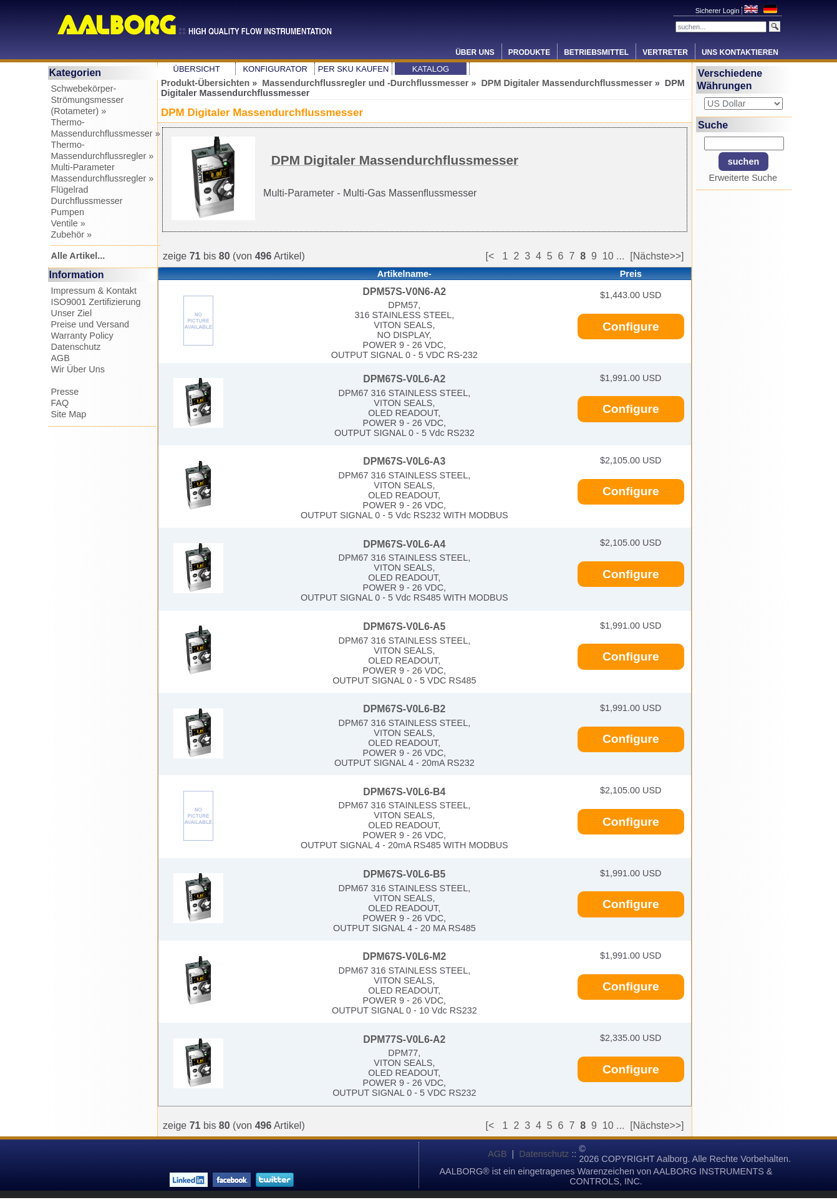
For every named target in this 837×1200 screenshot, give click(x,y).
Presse (65, 392)
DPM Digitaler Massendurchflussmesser (566, 83)
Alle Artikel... (78, 256)
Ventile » (68, 223)
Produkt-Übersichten (205, 83)
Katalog (430, 69)
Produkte (529, 52)
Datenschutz (76, 347)
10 (608, 256)
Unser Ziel (71, 313)
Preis (631, 274)
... (620, 256)
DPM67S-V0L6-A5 (404, 626)
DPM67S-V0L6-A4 (404, 544)
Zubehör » (71, 235)
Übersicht (196, 69)
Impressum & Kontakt (94, 291)
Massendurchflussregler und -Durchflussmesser (365, 83)
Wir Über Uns (78, 369)
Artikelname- (404, 274)
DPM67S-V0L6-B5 (404, 874)
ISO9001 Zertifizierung (96, 302)
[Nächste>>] (657, 256)
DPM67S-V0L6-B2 (404, 709)
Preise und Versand (90, 324)
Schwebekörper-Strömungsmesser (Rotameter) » (87, 100)
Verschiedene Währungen (730, 79)
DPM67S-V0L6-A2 (404, 379)
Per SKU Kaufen (353, 69)
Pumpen (68, 212)
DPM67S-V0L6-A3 (404, 461)
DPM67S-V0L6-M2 (404, 956)
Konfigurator (275, 69)
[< (493, 256)
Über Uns (475, 52)
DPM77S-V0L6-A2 (404, 1039)
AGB (60, 358)
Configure (630, 326)
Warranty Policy (82, 336)
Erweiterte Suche (743, 178)
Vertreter (665, 52)
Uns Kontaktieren (740, 52)
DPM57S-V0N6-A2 (404, 291)
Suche (713, 124)
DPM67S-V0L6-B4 (404, 791)
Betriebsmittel (596, 52)
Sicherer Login (718, 10)
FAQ (60, 403)
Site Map (69, 414)
